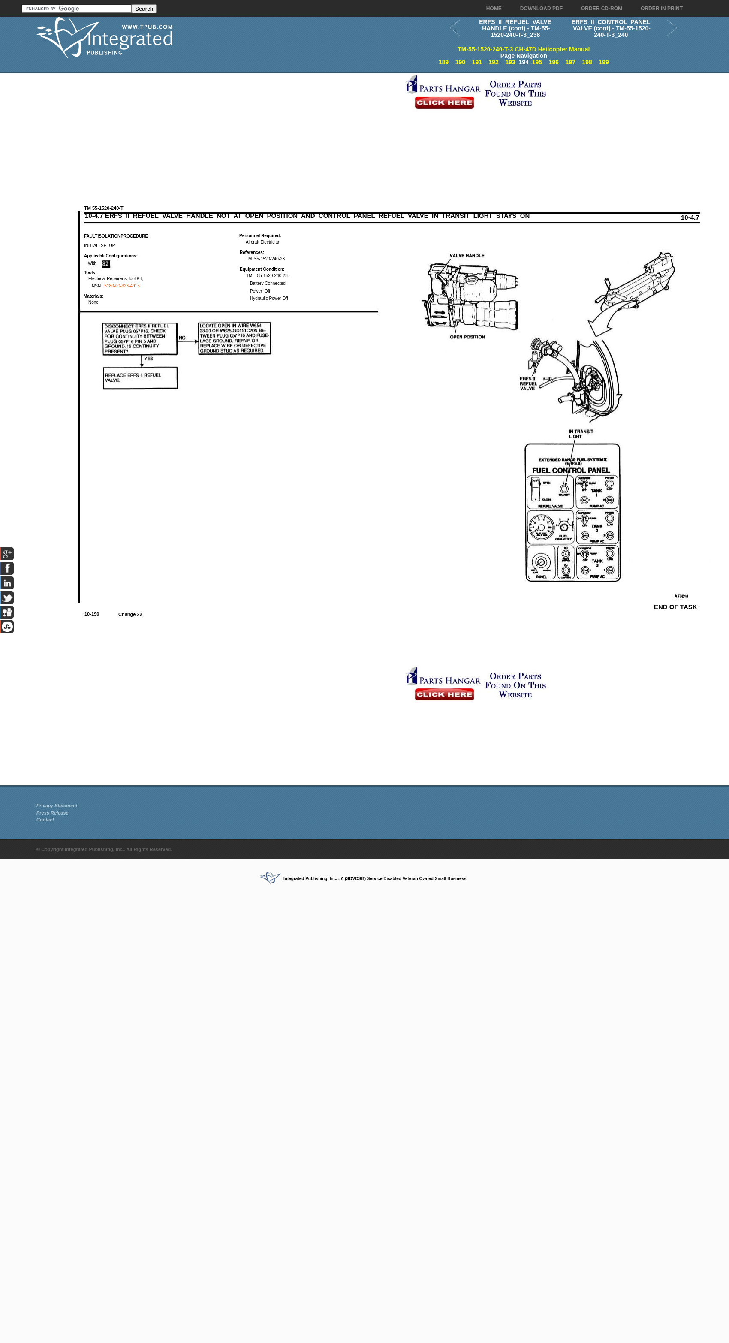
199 (604, 62)
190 (460, 62)
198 (587, 62)
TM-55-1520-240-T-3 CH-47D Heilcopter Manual (524, 49)
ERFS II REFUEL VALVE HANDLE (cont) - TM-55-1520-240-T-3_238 (515, 28)
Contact (45, 819)
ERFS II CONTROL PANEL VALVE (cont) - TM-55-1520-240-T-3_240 (611, 28)
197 (570, 62)
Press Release (52, 812)
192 (494, 62)
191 (477, 62)
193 (510, 62)
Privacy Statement (56, 805)
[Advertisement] (218, 133)
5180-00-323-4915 (121, 286)
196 (554, 62)
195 (537, 62)
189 (444, 62)
